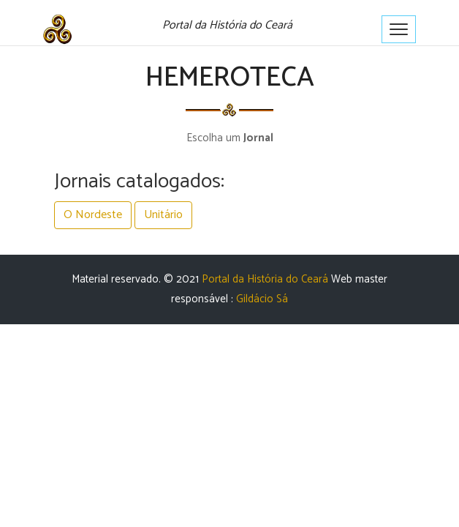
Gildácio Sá (262, 299)
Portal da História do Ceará (265, 279)
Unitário (163, 215)
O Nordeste (93, 215)
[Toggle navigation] (399, 29)
